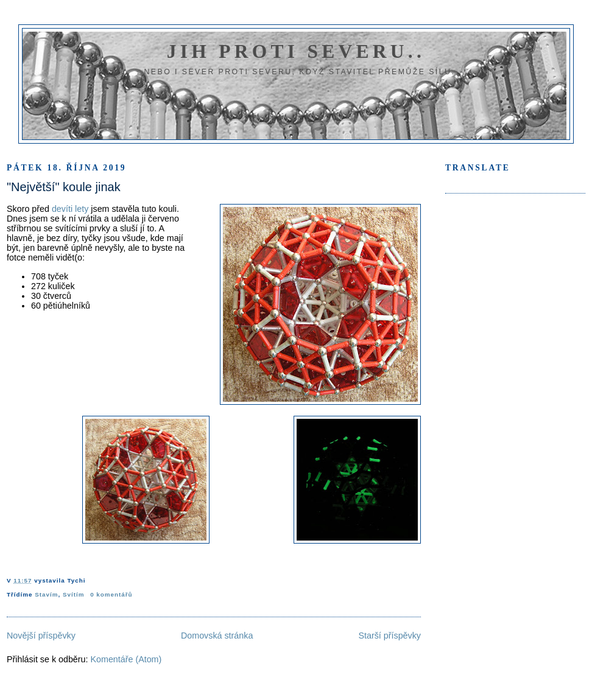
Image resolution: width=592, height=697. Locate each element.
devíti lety (70, 209)
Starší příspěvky (390, 635)
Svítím (74, 594)
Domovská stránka (217, 635)
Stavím (46, 594)
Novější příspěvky (41, 635)
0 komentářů (111, 594)
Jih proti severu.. (296, 51)
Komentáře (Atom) (125, 659)
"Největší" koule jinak (64, 187)
